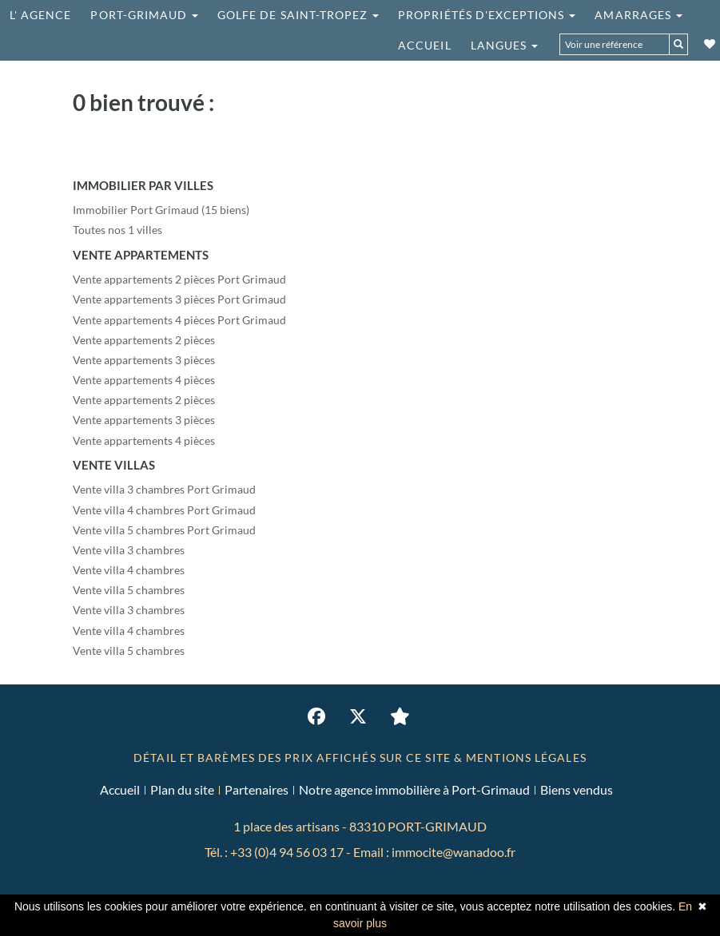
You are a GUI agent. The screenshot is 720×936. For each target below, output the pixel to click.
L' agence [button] (40, 15)
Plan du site (182, 789)
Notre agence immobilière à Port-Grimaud (414, 789)
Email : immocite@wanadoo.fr (434, 851)
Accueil (424, 45)
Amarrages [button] (638, 15)
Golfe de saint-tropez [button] (298, 15)
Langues (504, 45)
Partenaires (256, 789)
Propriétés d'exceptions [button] (486, 15)
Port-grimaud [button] (144, 15)
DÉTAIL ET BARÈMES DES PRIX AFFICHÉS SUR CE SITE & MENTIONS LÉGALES (360, 757)
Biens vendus (576, 789)
